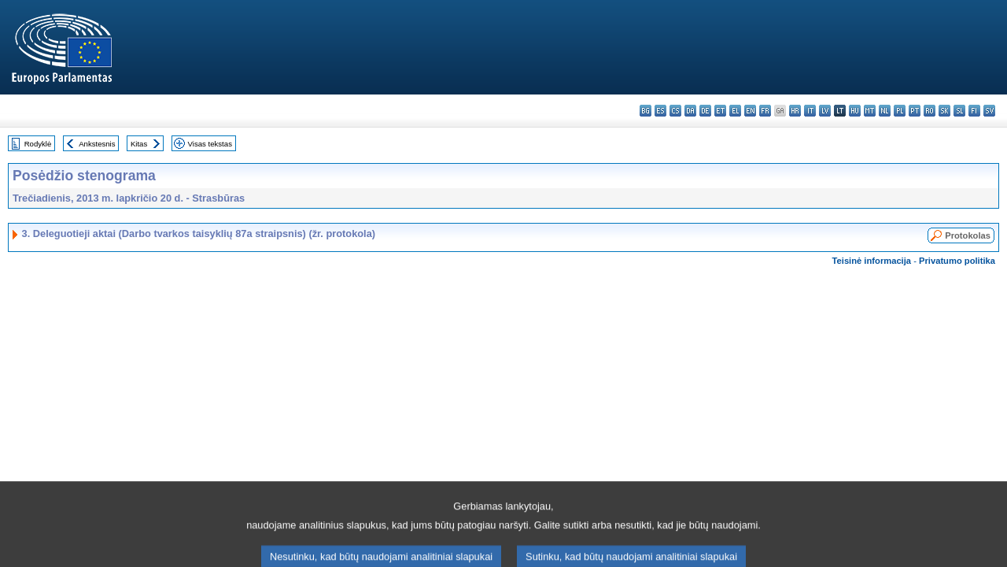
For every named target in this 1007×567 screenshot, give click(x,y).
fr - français (765, 111)
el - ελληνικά (735, 111)
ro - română (929, 111)
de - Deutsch (705, 111)
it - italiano (810, 111)
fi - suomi (974, 111)
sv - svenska (989, 111)
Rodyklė (38, 143)
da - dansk (690, 111)
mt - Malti (870, 111)
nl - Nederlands (885, 111)
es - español (660, 111)
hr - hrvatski (795, 111)
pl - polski (900, 111)
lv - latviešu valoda (825, 111)
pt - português (914, 111)
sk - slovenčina (944, 111)
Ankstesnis (97, 143)
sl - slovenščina (959, 111)
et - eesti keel (720, 111)
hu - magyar (855, 111)
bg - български (645, 111)
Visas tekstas (210, 143)
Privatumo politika (957, 260)
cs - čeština (675, 111)
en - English (750, 111)
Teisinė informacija (872, 260)
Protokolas (967, 235)
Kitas (139, 143)
